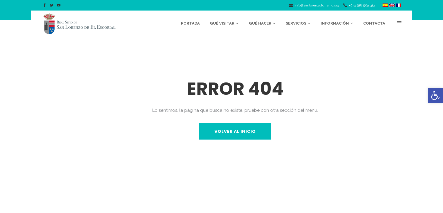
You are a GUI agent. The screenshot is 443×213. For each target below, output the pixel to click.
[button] (435, 95)
